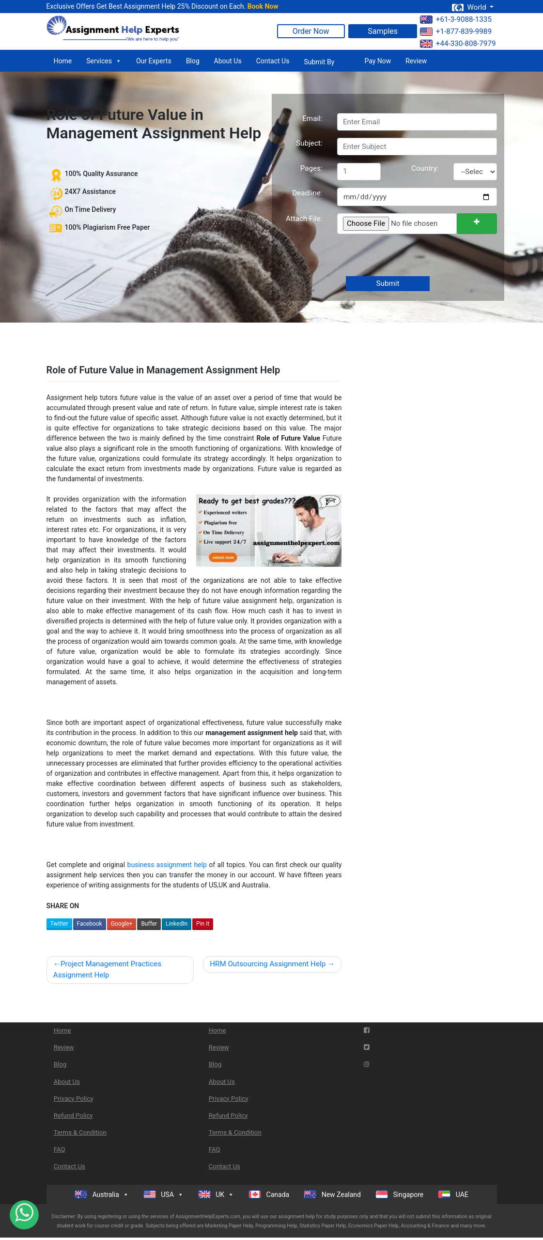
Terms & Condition (80, 1132)
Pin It (202, 923)
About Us (228, 61)
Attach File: (304, 218)
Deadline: (307, 193)
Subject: (309, 143)
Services (104, 61)
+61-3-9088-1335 (456, 19)
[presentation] (409, 256)
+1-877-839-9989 (456, 31)
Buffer (149, 923)
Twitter (59, 923)
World (469, 7)
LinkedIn (176, 923)
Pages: (311, 168)
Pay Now (377, 61)
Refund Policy (73, 1115)
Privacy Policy (73, 1098)
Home (63, 61)
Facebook (89, 923)
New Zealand (332, 1194)
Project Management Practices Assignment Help (107, 969)
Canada (268, 1194)
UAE (453, 1194)
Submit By (319, 62)
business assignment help (167, 865)
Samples (383, 31)
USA (163, 1194)
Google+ (122, 923)
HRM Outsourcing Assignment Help (268, 964)
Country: (424, 168)
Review (416, 61)
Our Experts (153, 61)
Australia (102, 1194)
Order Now (311, 31)
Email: (312, 118)
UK (216, 1194)
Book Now (263, 6)
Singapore (399, 1194)
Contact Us (273, 61)
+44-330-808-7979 (458, 43)
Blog (193, 61)
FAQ (59, 1149)
